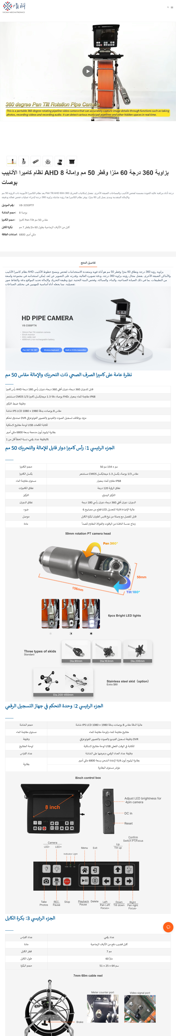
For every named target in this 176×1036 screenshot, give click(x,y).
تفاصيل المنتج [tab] (88, 263)
